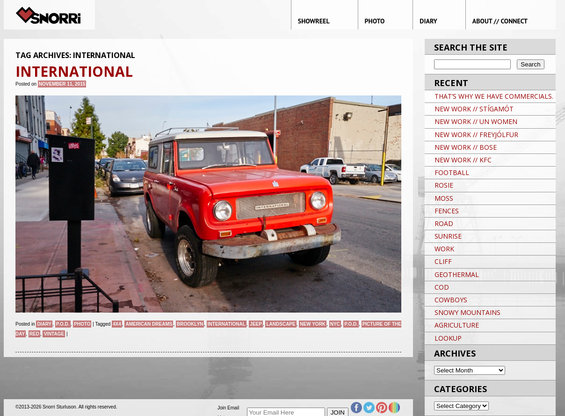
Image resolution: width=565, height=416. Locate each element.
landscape (280, 324)
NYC (335, 324)
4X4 (117, 324)
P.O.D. (63, 324)
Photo (82, 324)
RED (34, 333)
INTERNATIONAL (227, 324)
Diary (44, 324)
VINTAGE (53, 333)
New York (313, 324)
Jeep (256, 324)
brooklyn (190, 324)
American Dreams (148, 324)
